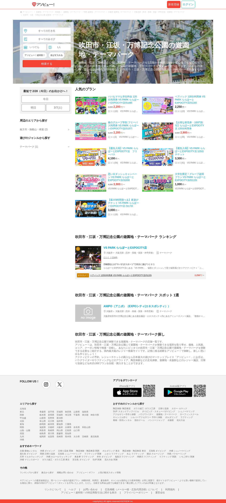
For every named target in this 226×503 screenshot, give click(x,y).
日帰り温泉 (163, 408)
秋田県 (68, 412)
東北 (22, 412)
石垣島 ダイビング (157, 451)
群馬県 (51, 415)
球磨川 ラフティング (146, 457)
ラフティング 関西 (167, 457)
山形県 (76, 412)
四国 (22, 433)
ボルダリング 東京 (111, 451)
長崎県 (60, 436)
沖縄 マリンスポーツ (29, 459)
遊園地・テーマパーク (166, 414)
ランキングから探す (29, 472)
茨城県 (60, 415)
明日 (33, 107)
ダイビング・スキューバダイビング (158, 411)
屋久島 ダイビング (28, 454)
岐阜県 (51, 424)
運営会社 (160, 492)
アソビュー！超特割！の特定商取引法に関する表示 (89, 492)
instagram (46, 384)
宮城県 (60, 412)
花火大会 (181, 420)
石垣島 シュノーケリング (69, 454)
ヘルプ (72, 489)
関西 (22, 427)
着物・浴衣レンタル (122, 420)
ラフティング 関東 (92, 454)
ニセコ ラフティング (114, 454)
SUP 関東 (97, 459)
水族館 (171, 420)
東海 (22, 424)
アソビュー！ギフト (85, 472)
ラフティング (186, 417)
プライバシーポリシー (136, 492)
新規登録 (173, 4)
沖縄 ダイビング (47, 451)
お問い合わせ (90, 489)
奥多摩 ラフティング (84, 457)
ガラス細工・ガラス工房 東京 (56, 459)
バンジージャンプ (156, 420)
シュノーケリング (186, 411)
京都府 (51, 427)
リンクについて (53, 489)
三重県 (68, 424)
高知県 (68, 433)
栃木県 (43, 415)
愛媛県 (60, 433)
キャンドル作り (120, 417)
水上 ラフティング (135, 454)
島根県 (51, 430)
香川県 (51, 433)
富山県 (43, 421)
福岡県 (43, 436)
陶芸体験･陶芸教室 (122, 408)
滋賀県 (43, 427)
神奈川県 (95, 415)
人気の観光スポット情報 (109, 472)
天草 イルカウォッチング (31, 457)
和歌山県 (86, 427)
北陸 (22, 421)
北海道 (23, 408)
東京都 (85, 415)
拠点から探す (47, 472)
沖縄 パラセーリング (176, 454)
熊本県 (68, 436)
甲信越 (23, 418)
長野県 (51, 418)
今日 (45, 99)
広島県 (68, 430)
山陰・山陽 (25, 430)
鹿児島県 (95, 436)
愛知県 (60, 424)
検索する (46, 63)
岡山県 (60, 430)
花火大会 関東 (111, 459)
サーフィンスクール (189, 414)
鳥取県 (43, 430)
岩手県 (51, 412)
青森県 (43, 412)
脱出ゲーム (140, 420)
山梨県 (43, 418)
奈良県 (76, 427)
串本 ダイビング (104, 457)
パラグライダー (146, 414)
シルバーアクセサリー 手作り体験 (146, 417)
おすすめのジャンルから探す (128, 403)
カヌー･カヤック (179, 408)
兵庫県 (68, 427)
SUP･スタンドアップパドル (126, 411)
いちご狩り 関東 (186, 457)
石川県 (51, 421)
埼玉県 (68, 415)
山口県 (76, 430)
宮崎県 (85, 436)
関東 (22, 415)
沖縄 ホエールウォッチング (59, 457)
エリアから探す (28, 403)
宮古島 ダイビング (81, 459)
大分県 (76, 436)
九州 (22, 436)
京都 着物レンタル (28, 451)
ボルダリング (171, 417)
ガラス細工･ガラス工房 (144, 408)
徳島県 (43, 433)
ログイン (188, 4)
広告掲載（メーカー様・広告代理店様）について (131, 489)
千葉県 (76, 415)
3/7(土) (58, 107)
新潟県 (60, 418)
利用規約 (170, 489)
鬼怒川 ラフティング (124, 457)
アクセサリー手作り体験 (124, 414)
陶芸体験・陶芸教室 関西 (87, 451)
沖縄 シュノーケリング (179, 451)
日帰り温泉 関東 (65, 451)
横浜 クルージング (155, 454)
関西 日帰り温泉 (47, 454)
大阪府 (60, 427)
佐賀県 (51, 436)
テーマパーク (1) (29, 146)
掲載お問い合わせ (65, 472)
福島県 (85, 412)
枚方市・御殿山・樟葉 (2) (34, 129)
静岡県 (43, 424)
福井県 (60, 421)
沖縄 (22, 439)
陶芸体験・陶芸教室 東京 (134, 451)
